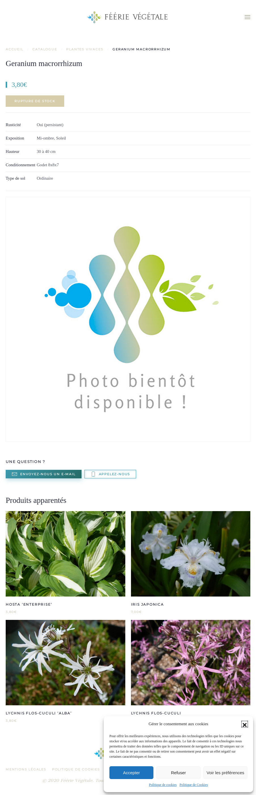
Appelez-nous (110, 474)
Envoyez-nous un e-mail (44, 474)
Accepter (131, 772)
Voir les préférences (225, 772)
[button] (244, 724)
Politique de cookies (162, 785)
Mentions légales (26, 769)
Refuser (178, 772)
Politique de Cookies (194, 785)
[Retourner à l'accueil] (128, 17)
